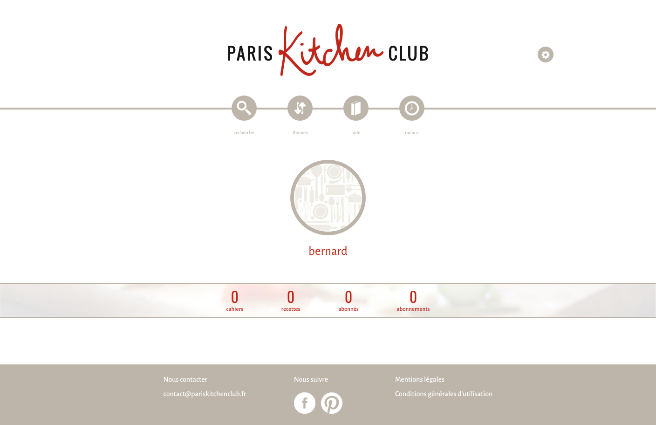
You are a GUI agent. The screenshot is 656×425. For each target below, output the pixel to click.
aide (356, 133)
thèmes (300, 133)
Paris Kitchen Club (328, 50)
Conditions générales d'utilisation (443, 394)
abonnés (348, 300)
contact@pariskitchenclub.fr (205, 394)
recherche (244, 133)
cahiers (234, 300)
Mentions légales (419, 380)
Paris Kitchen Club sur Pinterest (331, 403)
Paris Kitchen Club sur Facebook (304, 403)
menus (411, 133)
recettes (291, 300)
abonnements (413, 300)
